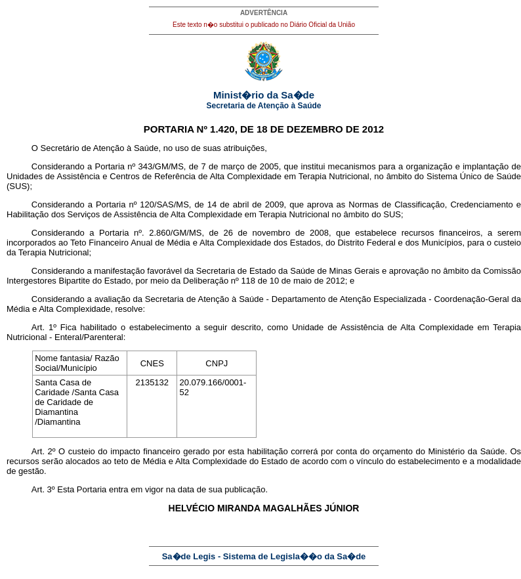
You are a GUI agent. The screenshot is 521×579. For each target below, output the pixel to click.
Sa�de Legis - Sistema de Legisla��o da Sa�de (264, 556)
